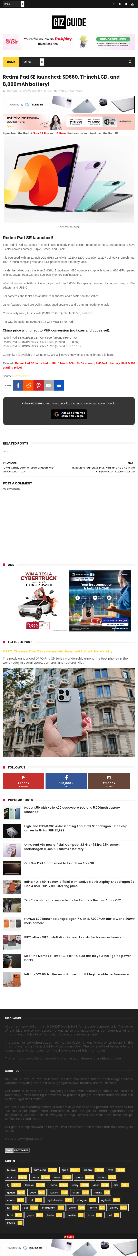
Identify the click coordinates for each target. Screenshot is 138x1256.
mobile (62, 91)
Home (11, 62)
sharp (76, 1193)
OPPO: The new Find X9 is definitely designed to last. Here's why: (58, 651)
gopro (30, 1215)
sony (75, 1185)
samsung (40, 1170)
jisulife (11, 1223)
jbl (8, 1208)
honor (35, 1177)
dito (116, 1185)
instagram (49, 1208)
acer (96, 1185)
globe (79, 1177)
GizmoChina (21, 376)
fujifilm (54, 1193)
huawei (11, 1170)
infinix (102, 1177)
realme (11, 1177)
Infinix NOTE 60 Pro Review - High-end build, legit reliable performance (76, 975)
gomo (93, 1208)
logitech (106, 1200)
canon (11, 1200)
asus (57, 1177)
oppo (65, 1170)
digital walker (55, 1200)
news (71, 91)
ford (109, 1215)
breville (71, 1215)
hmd (10, 1215)
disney (114, 1208)
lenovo (29, 1185)
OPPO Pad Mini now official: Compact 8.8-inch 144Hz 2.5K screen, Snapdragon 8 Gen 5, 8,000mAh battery (72, 847)
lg (8, 1185)
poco (33, 1193)
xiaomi (88, 1170)
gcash (11, 1193)
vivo (111, 1170)
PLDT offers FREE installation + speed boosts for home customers (72, 937)
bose (91, 1215)
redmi (79, 91)
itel (31, 1200)
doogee (82, 1200)
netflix (98, 1193)
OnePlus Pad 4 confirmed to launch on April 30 (59, 863)
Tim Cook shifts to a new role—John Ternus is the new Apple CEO (72, 900)
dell (26, 1208)
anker (72, 1208)
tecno (53, 1185)
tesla (50, 1215)
